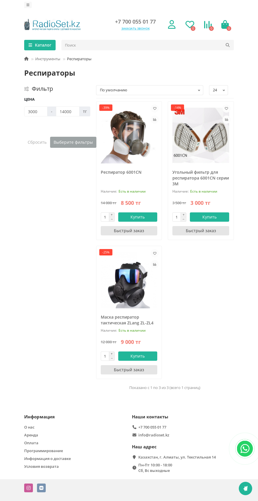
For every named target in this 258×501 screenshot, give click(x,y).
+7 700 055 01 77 (135, 21)
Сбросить (37, 142)
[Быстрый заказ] (129, 230)
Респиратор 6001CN (121, 172)
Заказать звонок (135, 28)
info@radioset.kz (153, 435)
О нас (29, 427)
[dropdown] (28, 5)
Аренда (31, 435)
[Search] (147, 45)
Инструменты (47, 58)
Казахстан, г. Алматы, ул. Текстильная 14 (177, 457)
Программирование (43, 450)
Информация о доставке (47, 458)
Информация (39, 417)
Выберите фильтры (73, 142)
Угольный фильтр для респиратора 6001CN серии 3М (200, 177)
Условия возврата (41, 466)
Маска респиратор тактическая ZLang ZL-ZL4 (127, 320)
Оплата (31, 442)
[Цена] (35, 111)
